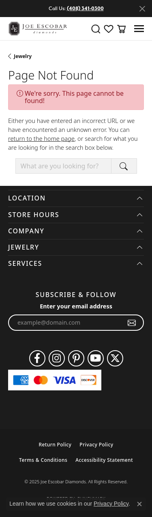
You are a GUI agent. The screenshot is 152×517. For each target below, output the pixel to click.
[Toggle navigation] (139, 28)
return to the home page (41, 138)
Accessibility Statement (104, 460)
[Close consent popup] (139, 504)
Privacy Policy (96, 444)
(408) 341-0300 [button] (85, 8)
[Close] (142, 9)
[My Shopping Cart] (121, 29)
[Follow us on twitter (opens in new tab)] (115, 358)
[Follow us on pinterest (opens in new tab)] (76, 358)
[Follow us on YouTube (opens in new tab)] (96, 358)
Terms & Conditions (43, 460)
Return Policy (55, 444)
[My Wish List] (108, 29)
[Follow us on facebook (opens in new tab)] (37, 358)
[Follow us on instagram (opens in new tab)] (57, 358)
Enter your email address (76, 306)
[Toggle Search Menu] (95, 29)
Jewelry (23, 56)
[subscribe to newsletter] (132, 322)
